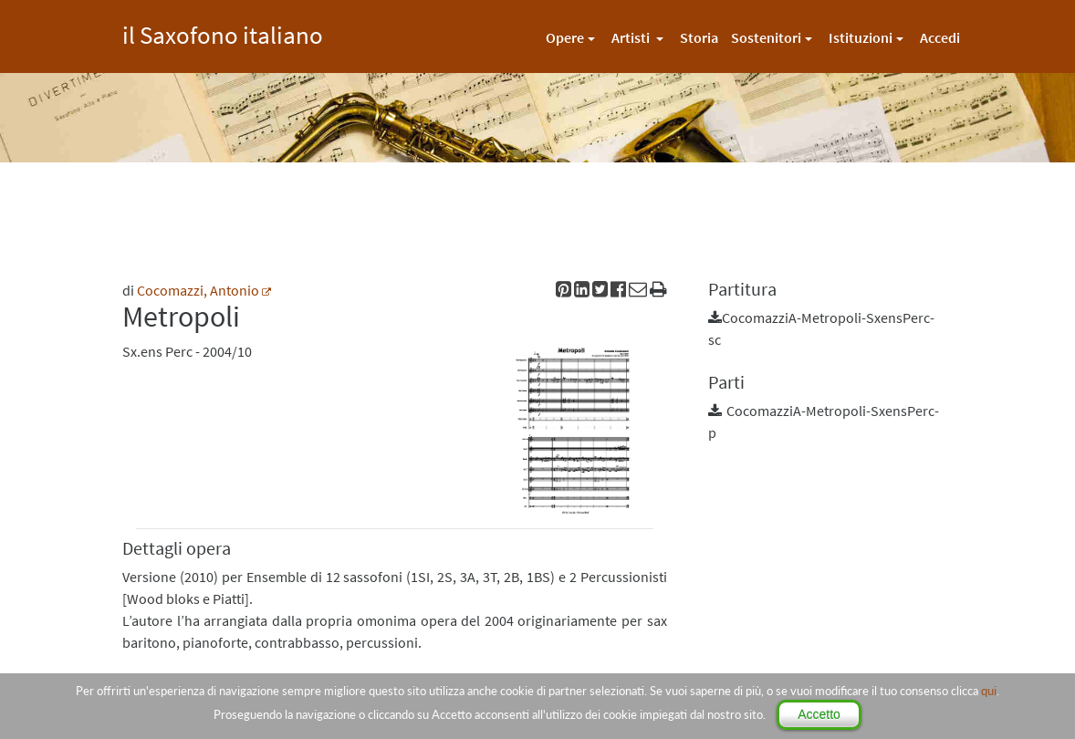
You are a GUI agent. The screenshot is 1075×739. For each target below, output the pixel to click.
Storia (699, 37)
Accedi (940, 37)
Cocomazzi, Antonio (198, 290)
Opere (565, 37)
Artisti (631, 37)
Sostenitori (766, 37)
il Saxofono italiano (222, 32)
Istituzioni (860, 37)
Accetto (819, 714)
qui (989, 690)
